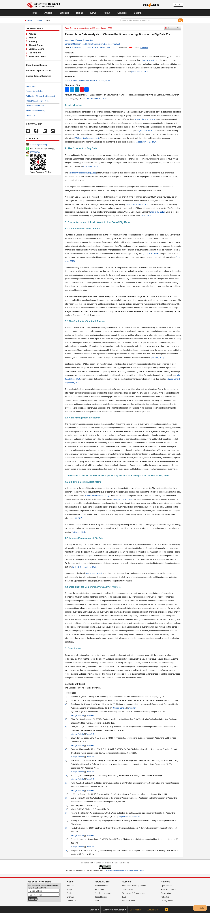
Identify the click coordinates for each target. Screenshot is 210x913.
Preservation (166, 893)
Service (126, 881)
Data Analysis (83, 80)
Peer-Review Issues (103, 893)
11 (66, 783)
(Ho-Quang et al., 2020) (122, 499)
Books (79, 13)
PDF (96, 48)
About (107, 13)
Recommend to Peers (35, 106)
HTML (103, 48)
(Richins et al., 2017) (139, 71)
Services (122, 13)
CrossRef (131, 708)
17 (66, 820)
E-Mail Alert (31, 86)
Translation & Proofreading (133, 893)
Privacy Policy (166, 901)
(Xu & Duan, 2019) (94, 573)
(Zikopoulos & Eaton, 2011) (137, 204)
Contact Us (71, 901)
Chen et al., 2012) (157, 212)
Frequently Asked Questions (37, 101)
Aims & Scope (35, 45)
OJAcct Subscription (34, 91)
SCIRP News (135, 910)
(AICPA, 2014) (148, 60)
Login (178, 4)
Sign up (93, 910)
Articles (48, 13)
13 (66, 798)
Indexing (32, 41)
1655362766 (35, 152)
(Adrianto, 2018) (145, 131)
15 (66, 809)
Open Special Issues (36, 65)
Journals (64, 13)
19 (66, 839)
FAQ (124, 897)
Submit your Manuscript (113, 910)
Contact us (30, 115)
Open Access (166, 886)
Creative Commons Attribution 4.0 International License (124, 871)
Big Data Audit (71, 80)
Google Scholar (119, 708)
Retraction (165, 897)
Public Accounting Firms (100, 80)
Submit (137, 13)
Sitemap (70, 897)
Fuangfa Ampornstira (84, 40)
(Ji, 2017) (78, 518)
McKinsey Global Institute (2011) (82, 173)
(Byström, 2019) (157, 357)
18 (66, 828)
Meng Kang (69, 40)
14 (66, 805)
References (70, 693)
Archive (31, 38)
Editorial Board (35, 49)
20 (66, 850)
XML (109, 48)
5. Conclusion (73, 648)
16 (66, 813)
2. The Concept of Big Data (81, 148)
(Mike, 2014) (146, 216)
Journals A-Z (72, 886)
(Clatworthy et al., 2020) (145, 119)
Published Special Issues (39, 70)
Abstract (69, 53)
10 (66, 775)
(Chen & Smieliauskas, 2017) (97, 496)
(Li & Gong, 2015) (90, 166)
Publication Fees (36, 56)
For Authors (34, 53)
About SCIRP (102, 881)
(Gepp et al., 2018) (151, 253)
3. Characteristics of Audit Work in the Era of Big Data (97, 222)
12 (66, 794)
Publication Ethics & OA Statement (40, 96)
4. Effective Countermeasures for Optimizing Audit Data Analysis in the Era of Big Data (117, 475)
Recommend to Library (35, 110)
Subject (70, 889)
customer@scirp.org (38, 145)
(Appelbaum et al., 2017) (146, 142)
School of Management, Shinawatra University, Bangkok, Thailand (92, 44)
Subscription (127, 889)
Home (34, 13)
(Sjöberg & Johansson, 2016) (87, 138)
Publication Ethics (168, 889)
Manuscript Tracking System (134, 886)
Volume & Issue (128, 901)
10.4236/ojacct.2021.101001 (81, 48)
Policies (165, 881)
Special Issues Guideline (38, 76)
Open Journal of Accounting (76, 28)
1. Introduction (73, 105)
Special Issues (101, 897)
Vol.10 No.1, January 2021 (101, 28)
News (93, 13)
